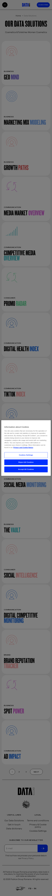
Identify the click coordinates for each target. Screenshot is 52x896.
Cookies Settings (26, 455)
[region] (26, 448)
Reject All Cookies (26, 462)
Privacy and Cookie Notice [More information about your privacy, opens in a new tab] (23, 447)
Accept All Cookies (26, 469)
